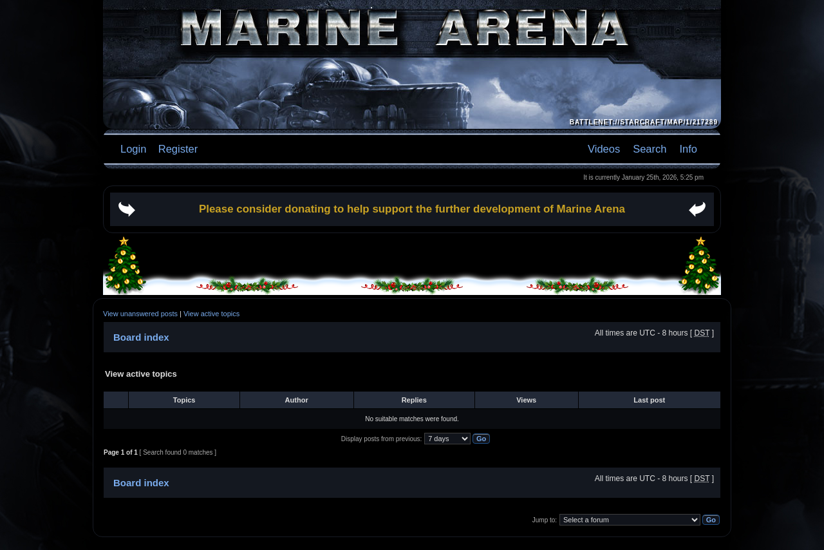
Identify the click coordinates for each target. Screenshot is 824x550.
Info (688, 149)
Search (649, 149)
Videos (604, 149)
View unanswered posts (140, 314)
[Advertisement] (412, 255)
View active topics (211, 314)
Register (176, 149)
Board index (141, 337)
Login (133, 149)
